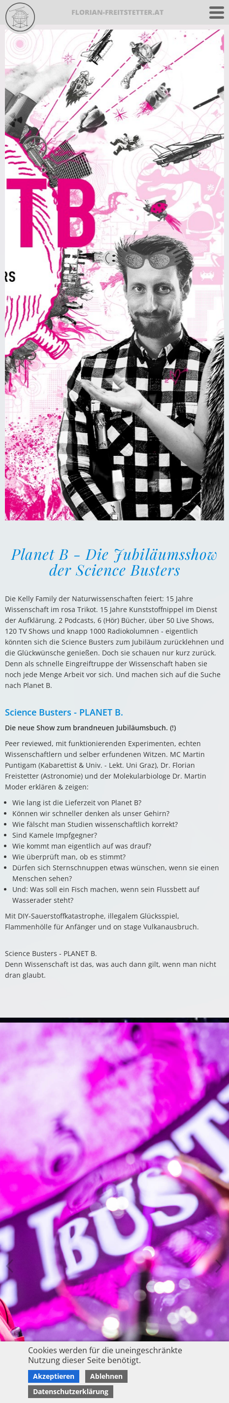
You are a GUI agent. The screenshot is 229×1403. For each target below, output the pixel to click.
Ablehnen (106, 1376)
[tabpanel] (114, 275)
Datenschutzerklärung (70, 1391)
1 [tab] (114, 516)
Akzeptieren (53, 1376)
